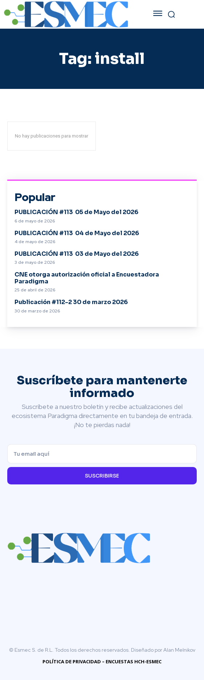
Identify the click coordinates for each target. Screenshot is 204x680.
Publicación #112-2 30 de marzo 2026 (71, 302)
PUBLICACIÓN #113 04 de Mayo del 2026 (77, 233)
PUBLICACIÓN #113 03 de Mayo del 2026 (77, 254)
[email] (102, 453)
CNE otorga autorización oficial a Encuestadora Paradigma (87, 278)
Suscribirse (102, 475)
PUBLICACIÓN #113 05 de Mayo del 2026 (76, 212)
